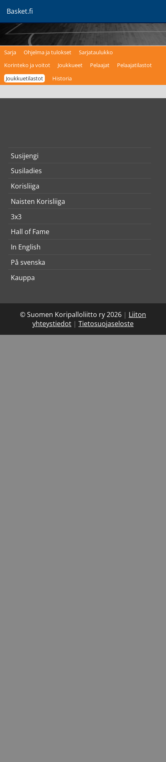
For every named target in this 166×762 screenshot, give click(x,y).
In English (26, 247)
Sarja (10, 52)
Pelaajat (100, 65)
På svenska (28, 262)
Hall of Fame (30, 231)
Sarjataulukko (96, 52)
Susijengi (25, 155)
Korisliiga (25, 186)
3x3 (16, 216)
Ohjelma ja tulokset (47, 52)
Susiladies (26, 170)
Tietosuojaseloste (106, 323)
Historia (62, 78)
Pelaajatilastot (134, 65)
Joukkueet (70, 65)
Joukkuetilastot (24, 78)
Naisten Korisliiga (38, 201)
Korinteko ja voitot (27, 65)
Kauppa (23, 277)
